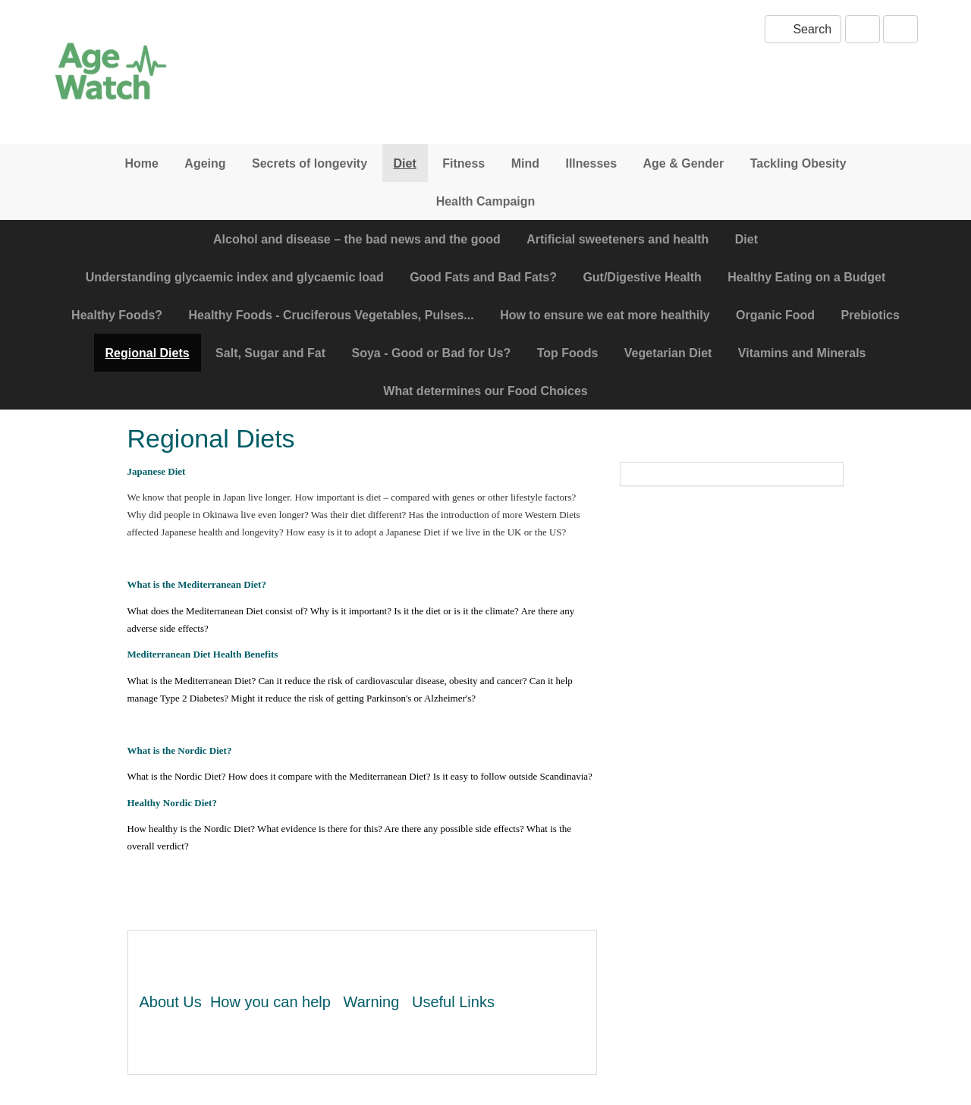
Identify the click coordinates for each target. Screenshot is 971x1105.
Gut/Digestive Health (642, 277)
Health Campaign (486, 201)
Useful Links (453, 1002)
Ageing (204, 163)
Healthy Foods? (116, 315)
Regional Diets (147, 353)
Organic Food (775, 315)
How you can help (270, 1002)
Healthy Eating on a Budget (806, 277)
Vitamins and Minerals (802, 353)
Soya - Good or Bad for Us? (431, 353)
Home (141, 163)
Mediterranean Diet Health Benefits (202, 654)
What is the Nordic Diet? (179, 750)
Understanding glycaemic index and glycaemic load (235, 277)
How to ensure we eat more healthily (605, 315)
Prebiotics (870, 315)
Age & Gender (683, 163)
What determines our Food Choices (485, 391)
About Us (171, 1002)
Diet (405, 163)
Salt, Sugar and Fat (270, 353)
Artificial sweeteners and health (617, 239)
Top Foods (568, 353)
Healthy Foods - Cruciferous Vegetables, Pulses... (331, 315)
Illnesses (591, 163)
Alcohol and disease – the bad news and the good (357, 239)
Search (803, 29)
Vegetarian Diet (668, 353)
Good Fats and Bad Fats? (483, 277)
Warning (372, 1002)
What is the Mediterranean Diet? (196, 584)
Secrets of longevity (309, 163)
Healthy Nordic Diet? (172, 802)
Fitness (463, 163)
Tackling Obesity (798, 163)
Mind (525, 163)
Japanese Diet (156, 471)
